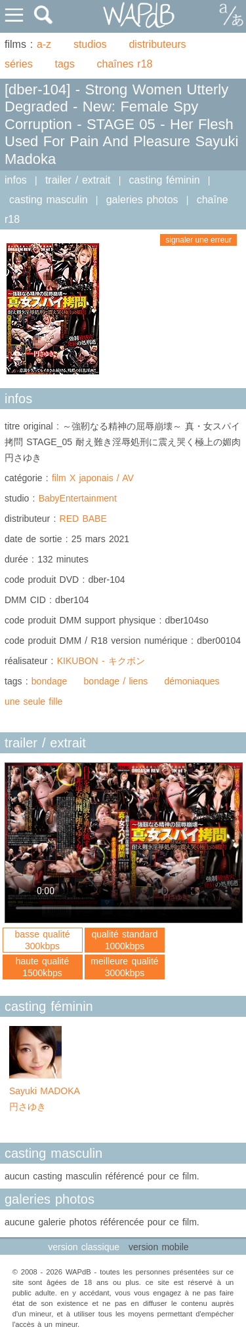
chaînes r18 (125, 63)
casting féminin (164, 180)
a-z (44, 44)
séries (19, 63)
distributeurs (157, 44)
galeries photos (142, 199)
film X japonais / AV (93, 478)
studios (90, 44)
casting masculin (48, 199)
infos (16, 180)
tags (64, 63)
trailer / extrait (78, 180)
